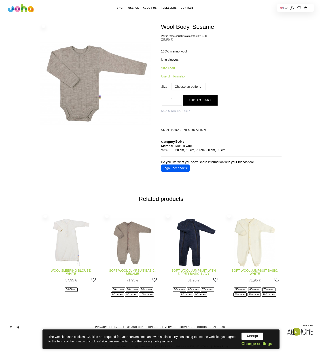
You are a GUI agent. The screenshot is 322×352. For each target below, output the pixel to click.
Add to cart (200, 100)
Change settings (257, 344)
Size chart (168, 68)
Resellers (169, 7)
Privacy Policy (106, 327)
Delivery (165, 327)
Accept (252, 336)
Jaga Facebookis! (175, 168)
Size (164, 86)
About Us (150, 7)
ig (18, 327)
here (169, 341)
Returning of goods (191, 327)
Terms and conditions (138, 327)
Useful (133, 7)
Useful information (173, 76)
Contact (187, 7)
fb (11, 327)
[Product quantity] (172, 100)
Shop (120, 7)
